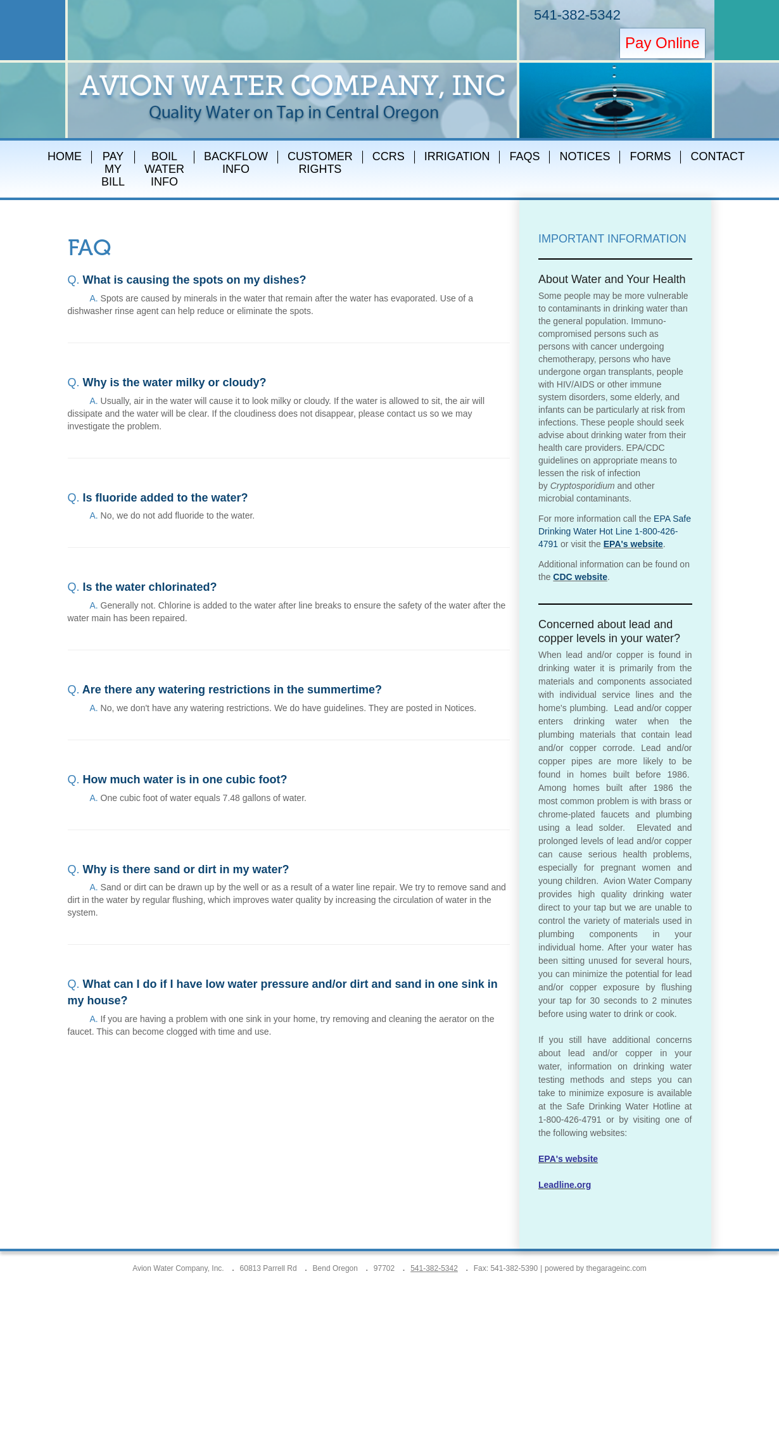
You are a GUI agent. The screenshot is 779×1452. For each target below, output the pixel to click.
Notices (584, 156)
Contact (717, 156)
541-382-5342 (577, 15)
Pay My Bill (113, 169)
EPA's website (633, 544)
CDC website (580, 577)
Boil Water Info (164, 169)
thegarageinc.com (616, 1268)
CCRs (388, 156)
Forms (650, 156)
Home (65, 156)
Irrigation (457, 156)
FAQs (524, 156)
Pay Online (662, 42)
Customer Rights (320, 162)
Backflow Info (236, 162)
